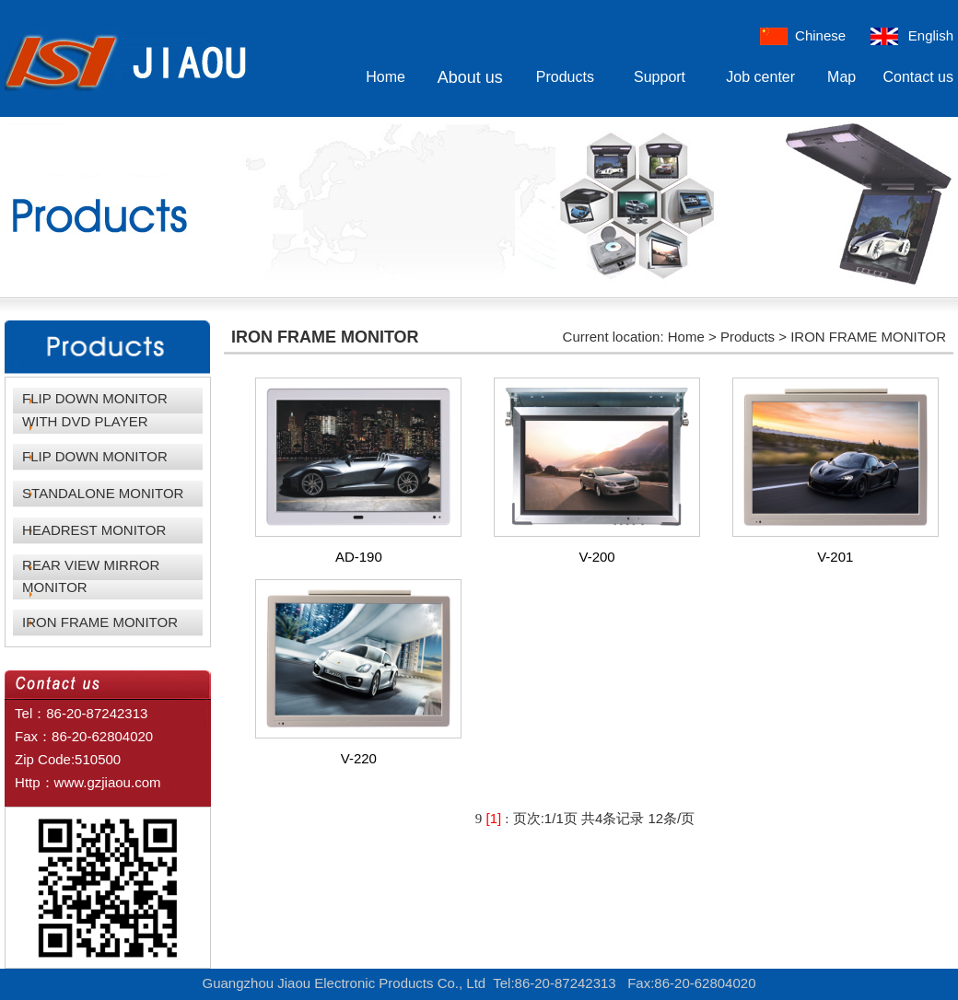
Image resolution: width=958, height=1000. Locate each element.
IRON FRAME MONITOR (100, 622)
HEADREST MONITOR (94, 530)
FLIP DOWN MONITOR (95, 456)
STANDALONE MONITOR (102, 493)
